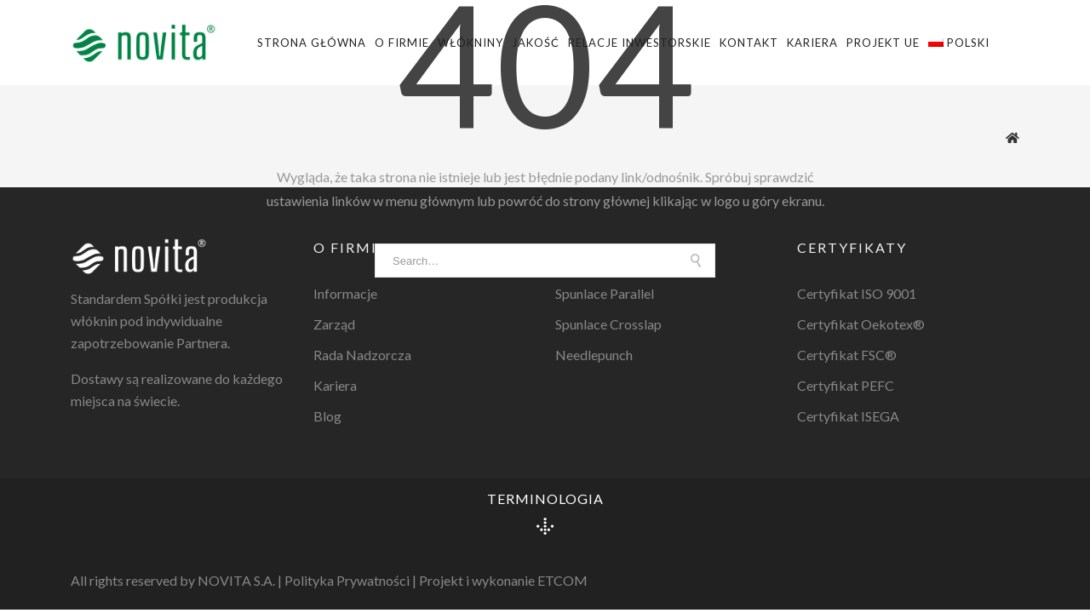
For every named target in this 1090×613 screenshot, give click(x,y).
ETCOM (562, 580)
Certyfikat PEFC (845, 385)
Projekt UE (883, 42)
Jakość (535, 42)
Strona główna (311, 42)
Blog (327, 416)
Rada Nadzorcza (362, 355)
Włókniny (470, 42)
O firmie (402, 42)
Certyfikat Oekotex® (861, 324)
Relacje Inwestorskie (639, 42)
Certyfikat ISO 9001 (856, 293)
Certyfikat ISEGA (848, 416)
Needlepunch (594, 355)
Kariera (812, 42)
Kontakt (749, 42)
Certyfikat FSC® (847, 355)
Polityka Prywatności (347, 580)
